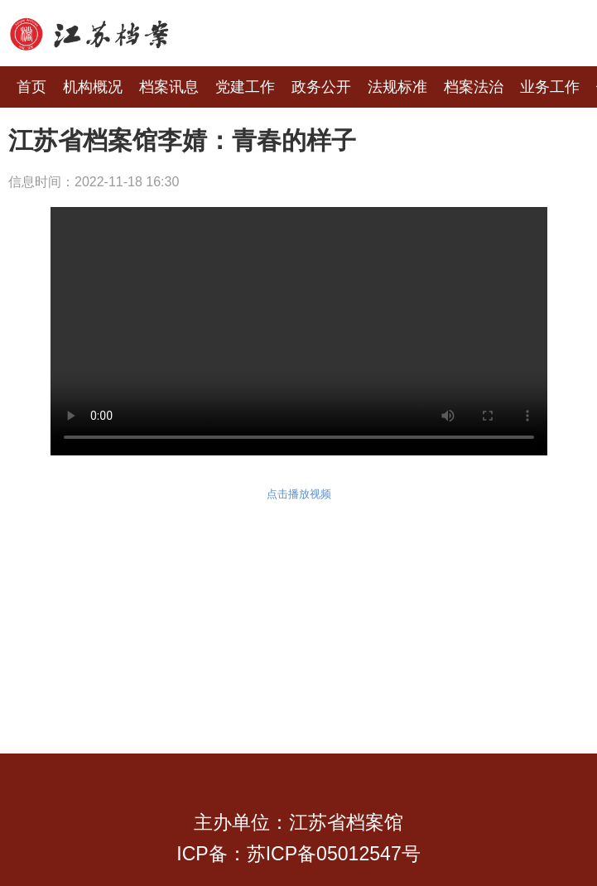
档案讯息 (169, 87)
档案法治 (473, 87)
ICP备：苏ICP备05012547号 (298, 853)
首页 (31, 87)
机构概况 (93, 87)
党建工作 (245, 87)
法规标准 (397, 87)
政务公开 (321, 87)
